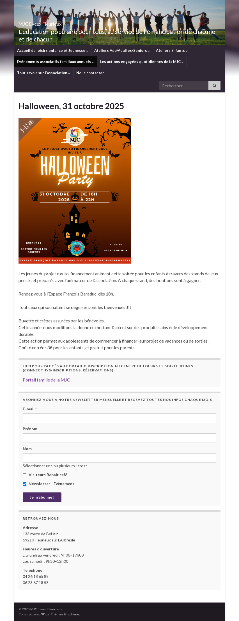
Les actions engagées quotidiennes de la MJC (142, 61)
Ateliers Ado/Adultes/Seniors (122, 50)
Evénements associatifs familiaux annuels (55, 61)
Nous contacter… (91, 73)
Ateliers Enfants (172, 50)
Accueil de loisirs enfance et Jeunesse (52, 50)
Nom (27, 448)
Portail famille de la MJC (46, 379)
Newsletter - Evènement (48, 483)
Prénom (30, 428)
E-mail (30, 408)
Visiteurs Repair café (45, 474)
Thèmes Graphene (65, 614)
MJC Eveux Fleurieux (57, 22)
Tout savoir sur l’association (43, 73)
